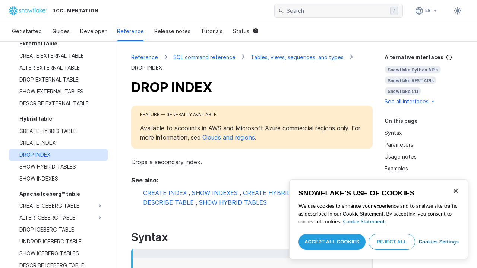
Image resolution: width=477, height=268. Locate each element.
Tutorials (211, 31)
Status (245, 31)
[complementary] (425, 79)
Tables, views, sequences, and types (297, 57)
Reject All (392, 242)
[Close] (456, 191)
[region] (378, 219)
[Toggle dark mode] (457, 10)
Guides (61, 31)
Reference (130, 31)
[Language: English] (426, 10)
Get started (27, 31)
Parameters (399, 144)
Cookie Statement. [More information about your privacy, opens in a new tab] (364, 221)
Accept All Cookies (332, 242)
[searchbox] (337, 10)
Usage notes (401, 156)
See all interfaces (410, 101)
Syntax (393, 133)
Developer (93, 31)
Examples (396, 168)
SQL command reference (204, 57)
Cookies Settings (438, 242)
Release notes (172, 31)
